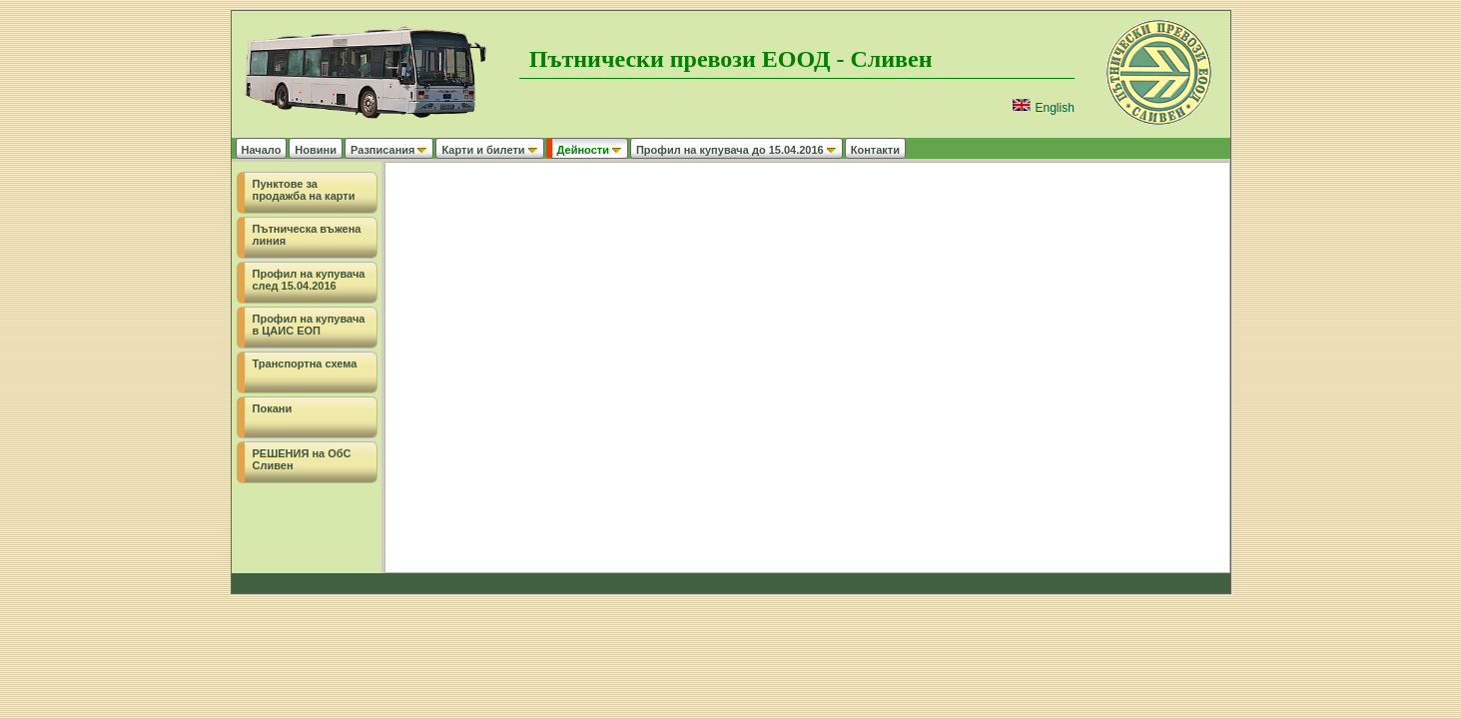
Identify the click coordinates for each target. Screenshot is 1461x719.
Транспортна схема (305, 363)
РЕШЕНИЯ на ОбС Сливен (302, 459)
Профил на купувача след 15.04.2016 (309, 280)
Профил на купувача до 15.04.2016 (736, 150)
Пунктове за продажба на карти (304, 190)
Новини (316, 150)
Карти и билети (489, 150)
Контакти (875, 150)
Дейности (589, 150)
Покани (273, 408)
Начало (262, 150)
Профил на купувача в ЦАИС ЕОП (309, 325)
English (1043, 108)
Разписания (389, 150)
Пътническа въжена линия (307, 235)
